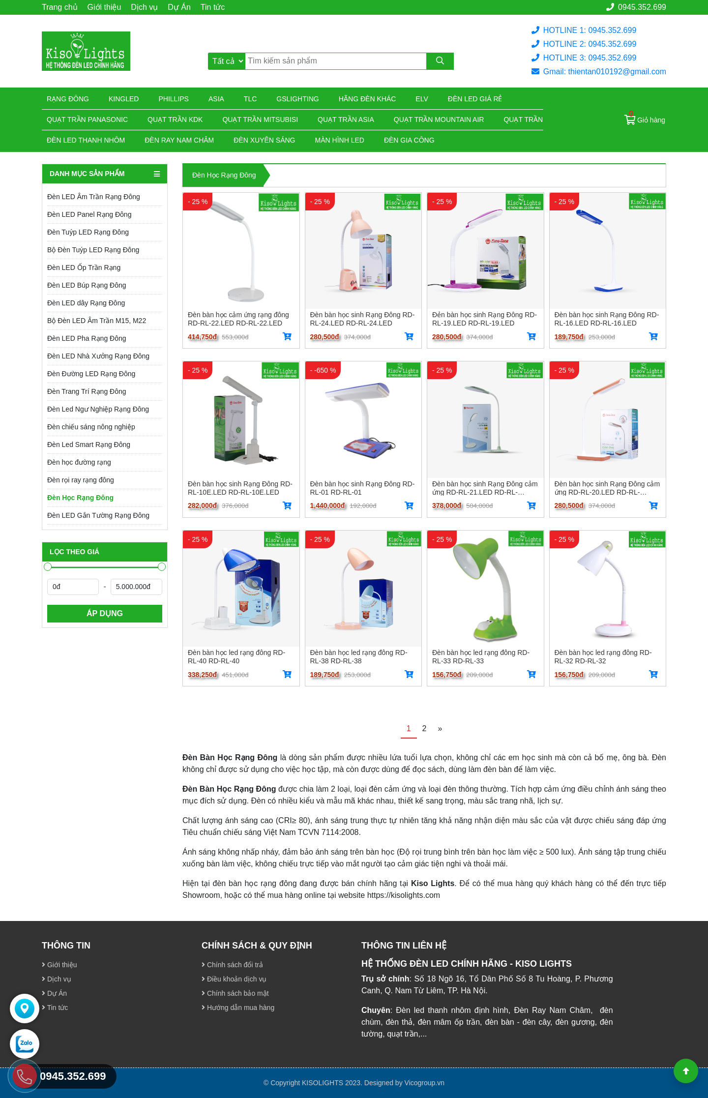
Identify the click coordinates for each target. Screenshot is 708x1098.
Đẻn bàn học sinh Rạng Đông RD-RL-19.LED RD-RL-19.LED (484, 318)
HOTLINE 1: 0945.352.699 (583, 30)
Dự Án (179, 7)
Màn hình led (339, 140)
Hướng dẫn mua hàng (238, 1007)
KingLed (124, 99)
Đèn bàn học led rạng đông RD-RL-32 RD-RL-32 (603, 656)
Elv (421, 99)
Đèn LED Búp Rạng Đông (86, 285)
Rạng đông (68, 99)
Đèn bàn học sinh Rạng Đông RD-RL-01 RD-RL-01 (362, 488)
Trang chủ (60, 7)
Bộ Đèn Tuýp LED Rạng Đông (93, 250)
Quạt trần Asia (346, 119)
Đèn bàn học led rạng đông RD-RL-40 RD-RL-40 (236, 656)
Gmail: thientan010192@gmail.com (598, 71)
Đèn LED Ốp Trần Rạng (83, 267)
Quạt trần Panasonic (87, 119)
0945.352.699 (636, 7)
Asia (216, 99)
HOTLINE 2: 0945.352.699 (583, 44)
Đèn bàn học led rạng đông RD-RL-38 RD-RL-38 (359, 656)
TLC (250, 99)
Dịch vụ (144, 7)
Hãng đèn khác (367, 99)
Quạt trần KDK (175, 119)
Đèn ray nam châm (179, 140)
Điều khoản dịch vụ (234, 979)
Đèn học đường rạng (79, 462)
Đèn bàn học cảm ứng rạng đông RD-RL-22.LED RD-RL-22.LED (238, 318)
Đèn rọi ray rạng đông (80, 480)
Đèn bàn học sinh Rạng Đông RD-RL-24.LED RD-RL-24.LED (362, 318)
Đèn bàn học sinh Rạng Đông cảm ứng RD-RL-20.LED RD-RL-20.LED (607, 488)
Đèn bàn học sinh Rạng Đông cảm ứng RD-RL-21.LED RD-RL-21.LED (485, 488)
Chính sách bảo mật (235, 993)
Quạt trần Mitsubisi (260, 119)
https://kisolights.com (404, 895)
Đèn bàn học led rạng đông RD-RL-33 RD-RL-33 (481, 656)
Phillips (173, 99)
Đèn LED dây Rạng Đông (86, 303)
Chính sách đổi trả (232, 965)
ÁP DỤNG (105, 613)
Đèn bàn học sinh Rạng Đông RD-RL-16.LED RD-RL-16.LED (607, 318)
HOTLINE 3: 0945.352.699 (583, 58)
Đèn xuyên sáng (264, 140)
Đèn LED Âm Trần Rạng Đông (93, 197)
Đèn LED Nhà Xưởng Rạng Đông (98, 356)
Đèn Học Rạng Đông (80, 498)
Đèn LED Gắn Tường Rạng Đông (98, 515)
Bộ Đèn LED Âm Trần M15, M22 (96, 321)
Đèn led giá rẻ (475, 99)
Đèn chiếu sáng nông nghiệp (91, 427)
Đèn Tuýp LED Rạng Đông (88, 232)
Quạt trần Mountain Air (439, 119)
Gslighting (297, 99)
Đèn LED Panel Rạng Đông (89, 214)
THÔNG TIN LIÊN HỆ (403, 945)
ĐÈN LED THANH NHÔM (86, 140)
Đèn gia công (409, 140)
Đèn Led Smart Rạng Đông (88, 444)
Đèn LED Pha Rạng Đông (86, 338)
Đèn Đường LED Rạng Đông (91, 374)
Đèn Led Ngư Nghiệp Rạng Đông (98, 409)
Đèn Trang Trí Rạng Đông (86, 391)
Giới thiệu (104, 7)
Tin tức (213, 7)
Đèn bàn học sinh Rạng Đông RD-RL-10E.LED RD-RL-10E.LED (240, 488)
